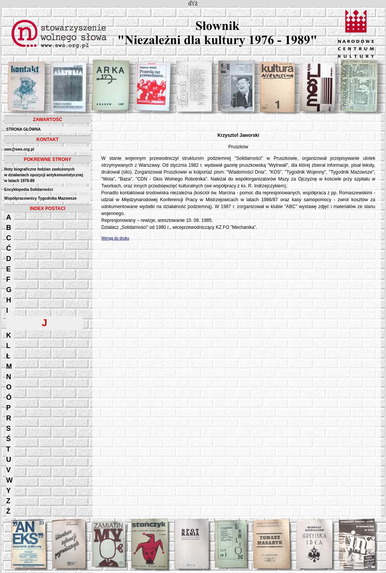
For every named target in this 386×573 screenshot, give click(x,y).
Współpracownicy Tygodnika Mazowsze (40, 198)
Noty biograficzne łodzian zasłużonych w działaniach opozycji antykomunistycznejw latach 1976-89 (43, 175)
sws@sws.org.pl (19, 149)
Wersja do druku (115, 238)
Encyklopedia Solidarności (28, 189)
